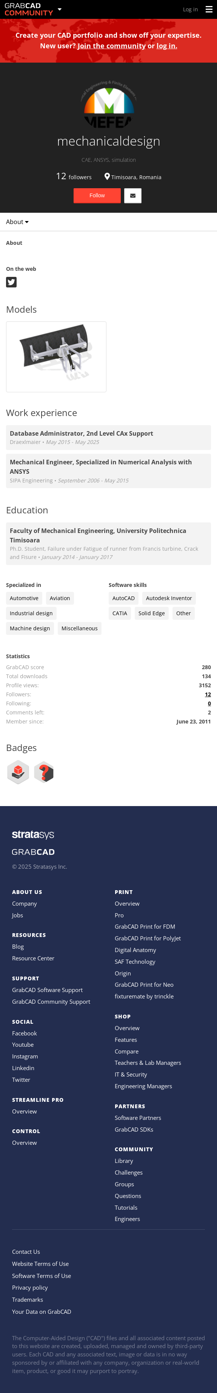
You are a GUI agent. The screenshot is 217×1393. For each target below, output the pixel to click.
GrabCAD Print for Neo (144, 984)
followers (74, 177)
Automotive (24, 598)
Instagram (25, 1056)
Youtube (23, 1044)
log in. (167, 45)
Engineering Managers (143, 1086)
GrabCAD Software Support (47, 990)
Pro (119, 915)
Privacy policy (30, 1287)
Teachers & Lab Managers (148, 1062)
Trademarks (27, 1299)
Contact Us (26, 1251)
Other (183, 613)
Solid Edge (152, 613)
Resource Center (33, 958)
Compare (127, 1051)
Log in (190, 9)
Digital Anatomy (135, 950)
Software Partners (138, 1117)
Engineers (127, 1219)
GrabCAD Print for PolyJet (148, 938)
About (17, 222)
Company (24, 903)
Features (126, 1039)
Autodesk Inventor (169, 598)
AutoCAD (123, 598)
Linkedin (23, 1068)
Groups (124, 1184)
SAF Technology (135, 961)
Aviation (60, 598)
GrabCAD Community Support (51, 1001)
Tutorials (126, 1207)
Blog (18, 946)
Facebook (24, 1033)
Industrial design (31, 613)
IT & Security (131, 1074)
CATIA (119, 613)
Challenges (129, 1172)
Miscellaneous (80, 628)
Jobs (17, 915)
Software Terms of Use (41, 1275)
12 (208, 694)
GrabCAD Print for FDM (145, 926)
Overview (24, 1111)
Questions (128, 1195)
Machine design (30, 628)
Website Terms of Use (40, 1263)
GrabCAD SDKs (134, 1129)
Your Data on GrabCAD (41, 1311)
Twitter (21, 1079)
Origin (123, 973)
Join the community (112, 45)
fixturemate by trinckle (144, 996)
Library (124, 1160)
